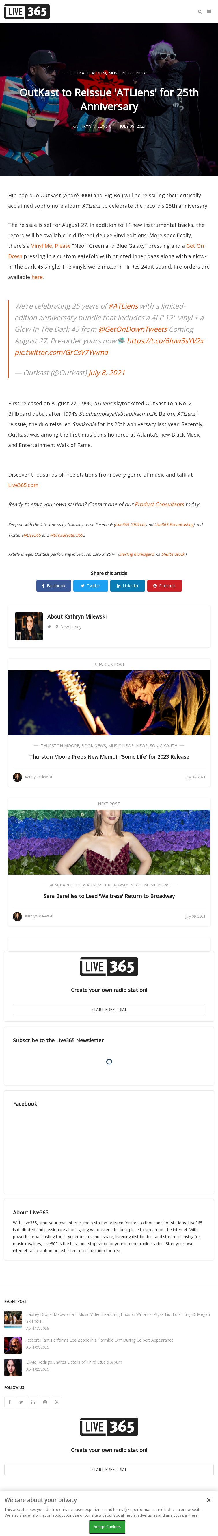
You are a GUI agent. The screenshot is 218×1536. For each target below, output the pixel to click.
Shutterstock (172, 554)
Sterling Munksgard (136, 554)
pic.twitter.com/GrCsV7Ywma (61, 352)
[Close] (208, 1500)
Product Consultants (159, 504)
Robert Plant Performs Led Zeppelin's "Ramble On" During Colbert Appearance (100, 1340)
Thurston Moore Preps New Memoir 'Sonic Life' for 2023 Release (109, 756)
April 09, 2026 (37, 1347)
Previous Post (109, 664)
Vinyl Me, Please (51, 245)
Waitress (93, 885)
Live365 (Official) (130, 524)
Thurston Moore (60, 745)
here (37, 276)
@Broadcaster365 (66, 535)
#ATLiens (123, 306)
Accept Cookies (107, 1526)
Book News (93, 745)
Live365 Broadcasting (173, 524)
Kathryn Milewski (85, 616)
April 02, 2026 (37, 1369)
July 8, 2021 (106, 372)
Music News (121, 73)
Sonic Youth (163, 745)
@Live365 (32, 535)
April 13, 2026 (37, 1328)
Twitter (90, 585)
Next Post (109, 804)
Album (99, 73)
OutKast (79, 73)
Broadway (116, 885)
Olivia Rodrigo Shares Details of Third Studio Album (74, 1362)
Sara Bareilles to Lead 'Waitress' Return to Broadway (109, 896)
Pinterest (164, 585)
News (142, 73)
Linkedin (127, 585)
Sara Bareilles (65, 885)
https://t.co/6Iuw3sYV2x (165, 340)
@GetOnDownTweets (132, 329)
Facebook (53, 585)
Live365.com (23, 484)
